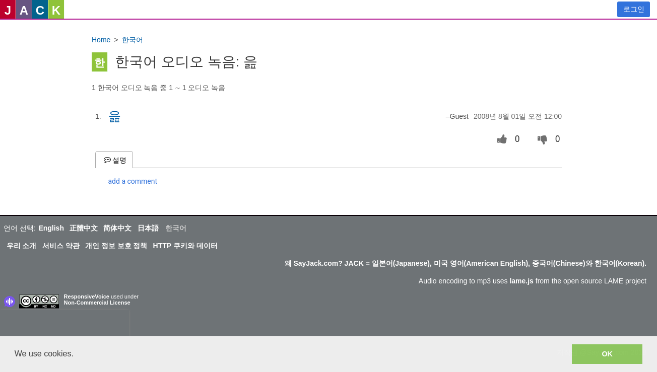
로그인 (633, 9)
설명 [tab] (114, 160)
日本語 (148, 228)
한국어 (132, 40)
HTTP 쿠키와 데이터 (185, 246)
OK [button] (607, 354)
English (51, 228)
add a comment (133, 181)
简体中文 (117, 228)
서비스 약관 (61, 246)
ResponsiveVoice (86, 296)
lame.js (521, 281)
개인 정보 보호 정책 (116, 246)
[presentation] (64, 325)
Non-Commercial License (97, 303)
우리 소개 (22, 246)
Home (101, 40)
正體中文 (84, 228)
